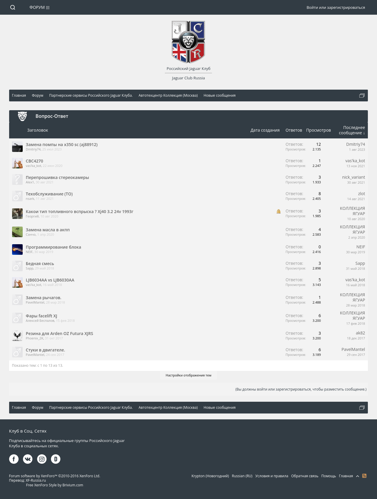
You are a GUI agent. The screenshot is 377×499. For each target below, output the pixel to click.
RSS (364, 476)
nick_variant (353, 177)
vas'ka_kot (33, 165)
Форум (37, 7)
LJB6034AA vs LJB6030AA (50, 280)
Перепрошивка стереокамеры (57, 177)
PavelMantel (35, 302)
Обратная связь (304, 475)
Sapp (30, 268)
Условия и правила (271, 475)
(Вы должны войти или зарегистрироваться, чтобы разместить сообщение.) (300, 389)
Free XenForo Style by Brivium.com (54, 485)
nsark (30, 198)
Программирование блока (53, 247)
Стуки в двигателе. (45, 350)
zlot (361, 193)
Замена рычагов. (44, 297)
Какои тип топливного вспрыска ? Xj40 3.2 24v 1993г (79, 211)
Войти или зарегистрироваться (336, 7)
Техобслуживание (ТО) (49, 194)
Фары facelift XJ (41, 316)
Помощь (328, 475)
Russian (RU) (242, 475)
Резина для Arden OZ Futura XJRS (59, 333)
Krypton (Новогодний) (210, 475)
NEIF (29, 251)
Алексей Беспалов (40, 320)
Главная (346, 475)
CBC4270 (34, 161)
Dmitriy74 (33, 149)
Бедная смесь (40, 263)
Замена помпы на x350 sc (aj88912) (62, 144)
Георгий (32, 216)
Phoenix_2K (34, 338)
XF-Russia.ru (36, 480)
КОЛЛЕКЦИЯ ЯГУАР (352, 210)
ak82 (360, 333)
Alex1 (30, 182)
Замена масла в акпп (48, 229)
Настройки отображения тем (188, 375)
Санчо (31, 234)
